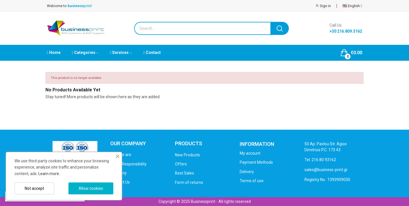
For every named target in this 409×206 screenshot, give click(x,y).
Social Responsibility (128, 164)
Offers (181, 164)
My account (250, 153)
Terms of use (252, 180)
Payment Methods (256, 162)
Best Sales (184, 173)
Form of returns (189, 182)
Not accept (34, 188)
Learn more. (49, 173)
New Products (187, 155)
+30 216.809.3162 (345, 31)
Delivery (247, 171)
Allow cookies (91, 188)
